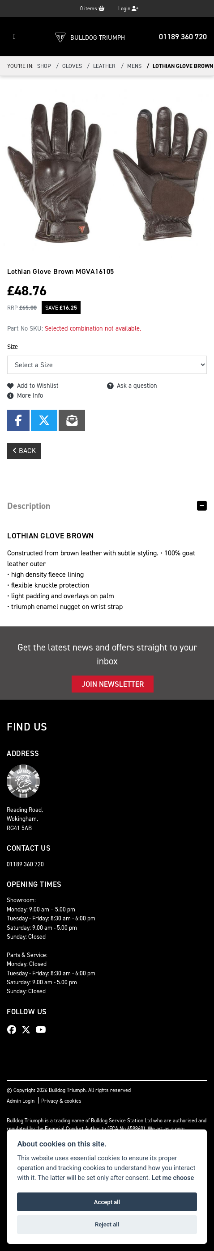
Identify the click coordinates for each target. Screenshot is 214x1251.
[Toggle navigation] (14, 36)
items (92, 8)
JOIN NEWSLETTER (112, 684)
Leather (104, 66)
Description (29, 506)
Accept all (107, 1202)
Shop (44, 66)
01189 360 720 (183, 36)
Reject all (107, 1224)
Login (128, 8)
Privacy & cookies (61, 1100)
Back (24, 450)
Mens (134, 66)
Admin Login (20, 1100)
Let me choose (173, 1178)
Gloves (72, 66)
